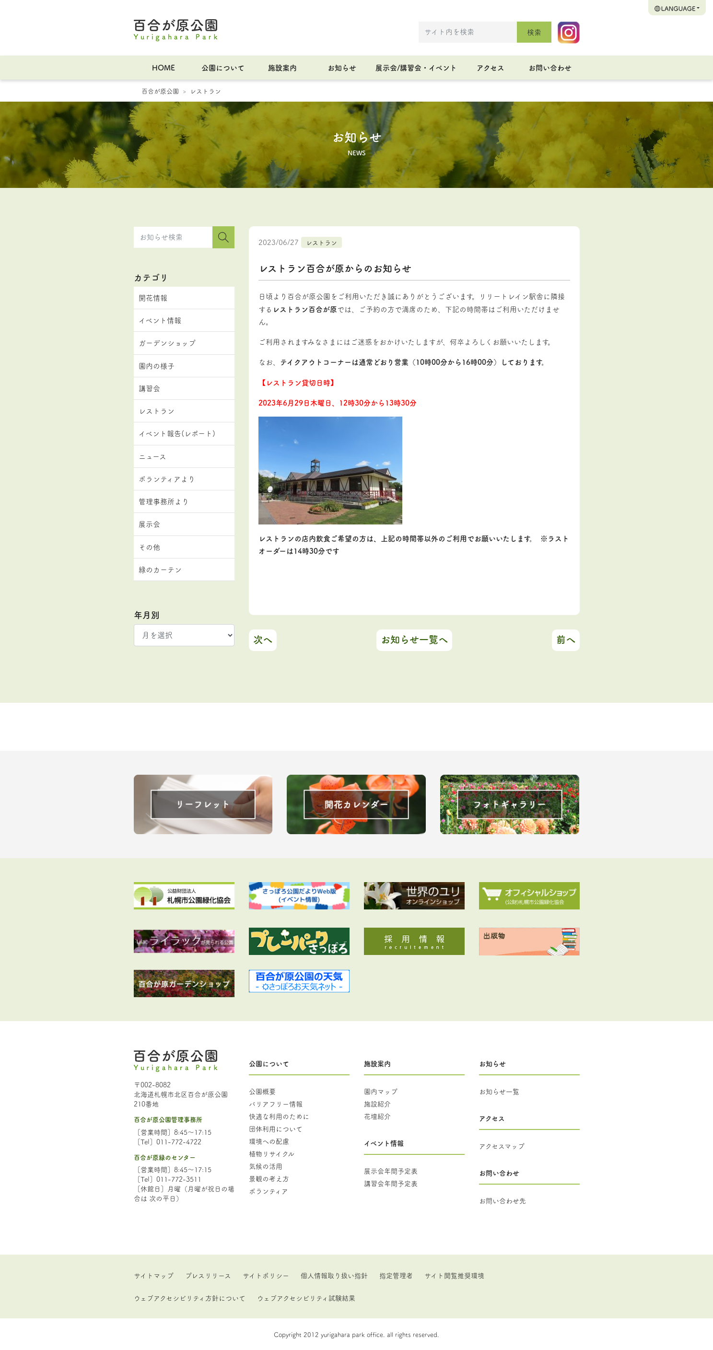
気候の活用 (265, 1166)
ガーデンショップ (167, 343)
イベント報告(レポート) (177, 433)
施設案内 (282, 67)
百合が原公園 (160, 90)
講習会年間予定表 (391, 1183)
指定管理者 (396, 1275)
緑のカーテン (160, 569)
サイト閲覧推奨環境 (454, 1275)
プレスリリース (208, 1275)
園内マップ (380, 1091)
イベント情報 (160, 320)
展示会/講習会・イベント (416, 67)
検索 (534, 32)
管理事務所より (164, 501)
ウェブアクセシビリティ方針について (189, 1298)
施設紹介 (377, 1103)
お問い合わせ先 (502, 1200)
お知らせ (341, 67)
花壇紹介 (377, 1116)
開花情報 (153, 297)
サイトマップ (154, 1275)
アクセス (490, 67)
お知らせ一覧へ (414, 639)
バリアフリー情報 (276, 1103)
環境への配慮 (269, 1141)
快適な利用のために (279, 1116)
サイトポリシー (266, 1275)
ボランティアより (167, 479)
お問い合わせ (550, 67)
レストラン (205, 90)
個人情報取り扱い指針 (334, 1275)
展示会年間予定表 (391, 1170)
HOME (163, 67)
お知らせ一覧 (499, 1091)
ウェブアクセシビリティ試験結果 (306, 1298)
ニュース (152, 456)
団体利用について (276, 1128)
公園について (223, 67)
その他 (149, 547)
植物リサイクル (271, 1153)
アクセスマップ (502, 1146)
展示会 (149, 524)
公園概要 (262, 1091)
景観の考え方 (269, 1178)
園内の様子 (157, 366)
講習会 (149, 388)
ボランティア (268, 1191)
